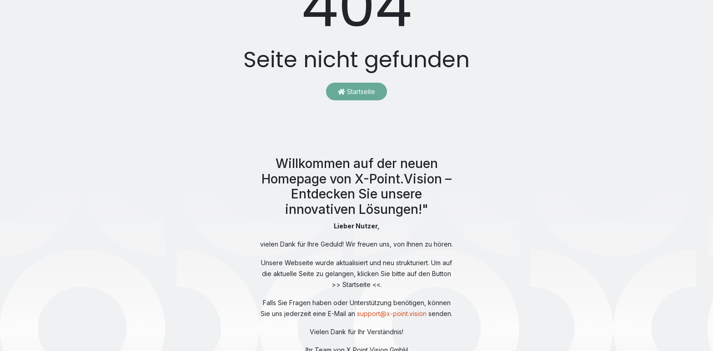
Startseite (356, 91)
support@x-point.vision (392, 313)
